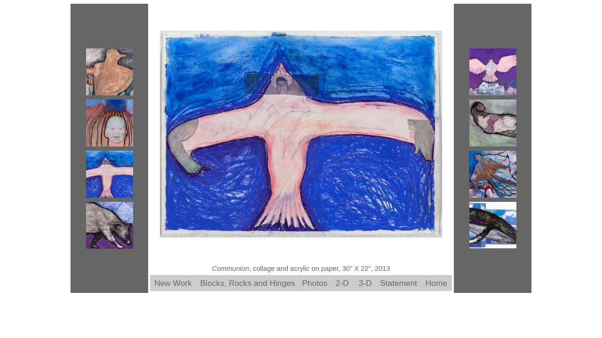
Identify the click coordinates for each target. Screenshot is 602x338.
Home (436, 283)
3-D (365, 283)
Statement (398, 283)
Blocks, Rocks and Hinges (247, 283)
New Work (173, 283)
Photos (314, 283)
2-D (342, 283)
